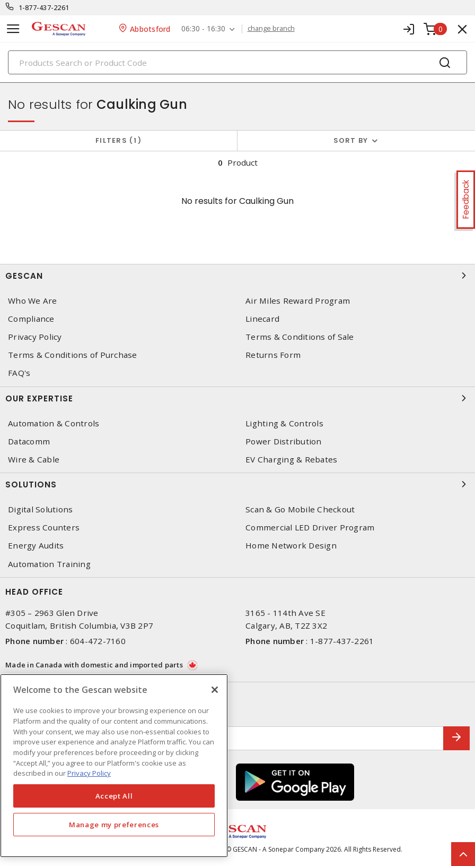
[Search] (237, 62)
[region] (114, 766)
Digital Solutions (40, 509)
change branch (271, 28)
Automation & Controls (53, 423)
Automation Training (49, 564)
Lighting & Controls (284, 423)
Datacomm (29, 441)
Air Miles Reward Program (297, 301)
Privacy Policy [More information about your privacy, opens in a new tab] (89, 773)
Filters (118, 140)
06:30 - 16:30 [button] (203, 28)
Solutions (237, 484)
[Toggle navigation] (13, 29)
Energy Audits (36, 546)
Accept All (114, 796)
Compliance (31, 319)
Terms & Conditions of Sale (299, 337)
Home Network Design (291, 546)
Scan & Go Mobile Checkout (300, 509)
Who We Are (32, 301)
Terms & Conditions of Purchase (72, 355)
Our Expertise (237, 398)
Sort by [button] (350, 140)
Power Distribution (283, 441)
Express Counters (44, 527)
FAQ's (19, 373)
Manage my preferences (114, 824)
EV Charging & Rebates (291, 460)
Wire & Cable (33, 460)
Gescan (237, 275)
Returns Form (273, 355)
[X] (214, 689)
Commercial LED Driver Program (309, 527)
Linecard (262, 319)
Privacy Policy (35, 337)
